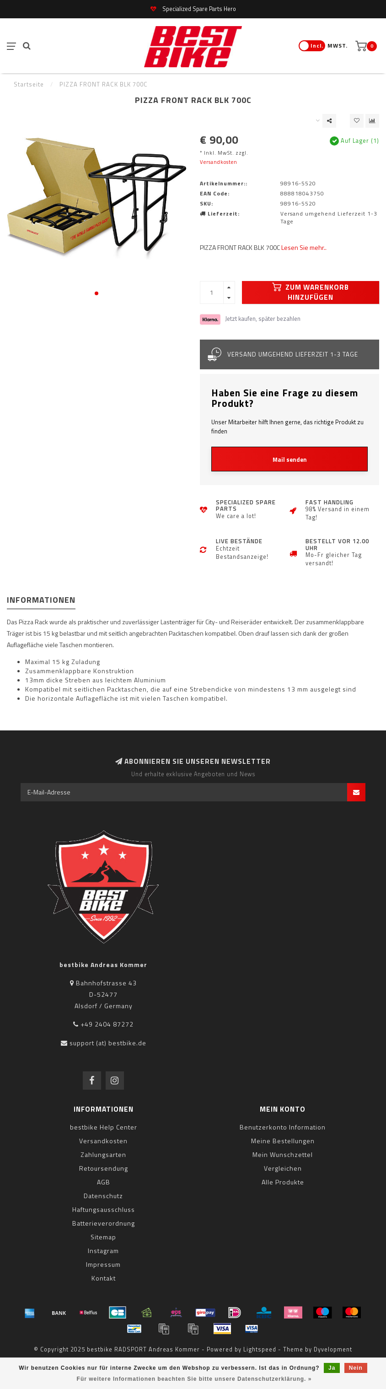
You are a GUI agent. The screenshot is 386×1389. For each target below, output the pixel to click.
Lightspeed (259, 1349)
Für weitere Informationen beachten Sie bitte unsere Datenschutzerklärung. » (194, 1379)
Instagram (103, 1250)
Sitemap (103, 1237)
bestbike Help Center (103, 1127)
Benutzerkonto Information (283, 1127)
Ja (331, 1368)
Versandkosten (218, 162)
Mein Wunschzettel (282, 1154)
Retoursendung (103, 1168)
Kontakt (103, 1278)
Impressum (103, 1264)
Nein (356, 1368)
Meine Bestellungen (283, 1141)
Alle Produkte (283, 1182)
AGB (103, 1182)
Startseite (29, 84)
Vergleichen (283, 1168)
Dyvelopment (333, 1349)
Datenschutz (103, 1195)
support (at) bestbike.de (108, 1043)
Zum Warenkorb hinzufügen (310, 292)
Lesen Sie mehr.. (304, 247)
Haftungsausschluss (103, 1209)
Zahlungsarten (103, 1154)
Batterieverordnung (103, 1223)
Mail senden (290, 459)
